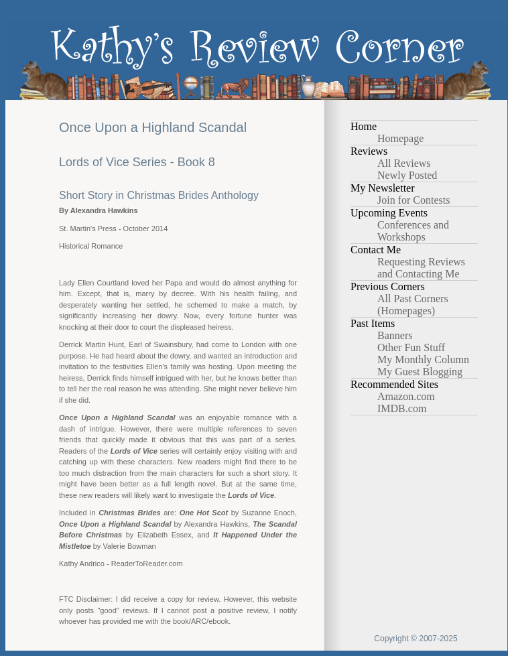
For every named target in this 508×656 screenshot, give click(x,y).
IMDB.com (401, 408)
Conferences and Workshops (413, 231)
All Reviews (404, 163)
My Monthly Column (423, 359)
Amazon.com (406, 396)
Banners (394, 335)
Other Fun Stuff (411, 347)
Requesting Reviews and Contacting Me (421, 267)
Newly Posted (407, 175)
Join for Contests (413, 200)
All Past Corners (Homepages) (412, 304)
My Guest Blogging (419, 371)
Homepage (400, 138)
